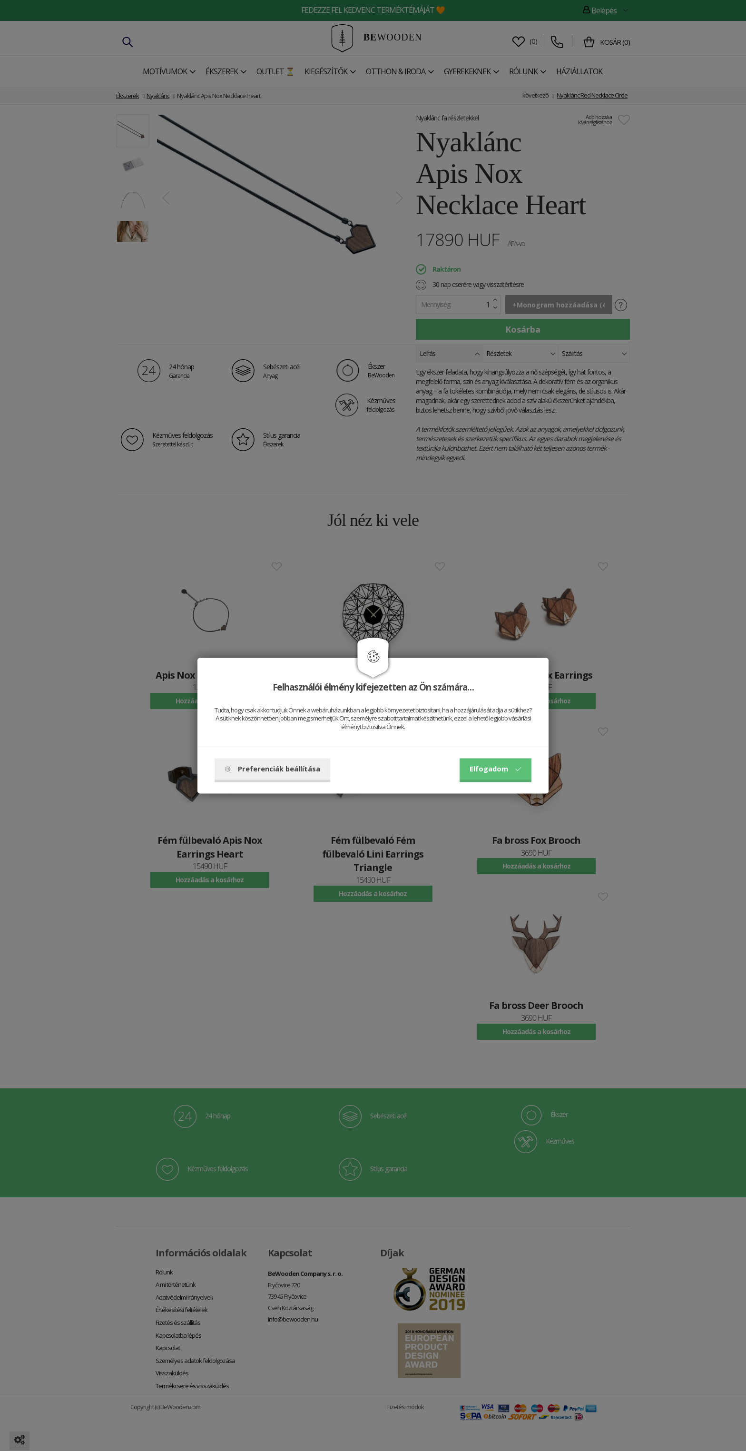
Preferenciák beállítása (272, 768)
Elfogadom (495, 768)
